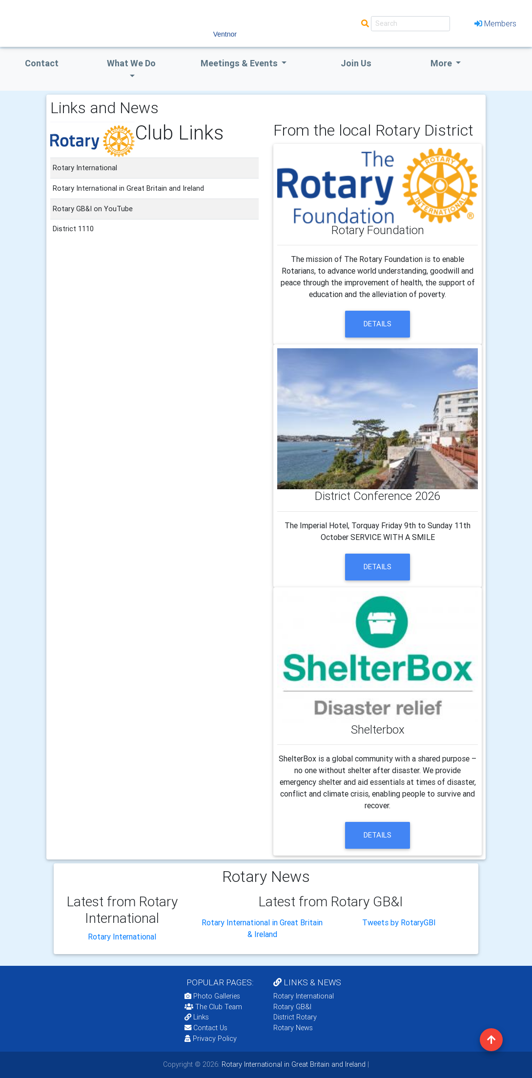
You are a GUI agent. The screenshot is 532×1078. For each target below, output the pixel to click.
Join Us (356, 63)
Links (196, 1017)
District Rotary (295, 1017)
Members (495, 23)
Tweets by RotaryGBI (399, 922)
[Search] (410, 23)
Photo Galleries (212, 996)
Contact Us (205, 1027)
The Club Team (213, 1006)
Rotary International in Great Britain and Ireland (293, 1064)
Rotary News (293, 1027)
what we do (131, 63)
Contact (42, 63)
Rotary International (122, 936)
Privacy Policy (210, 1038)
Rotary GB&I (292, 1006)
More (442, 63)
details (377, 323)
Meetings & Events (240, 63)
